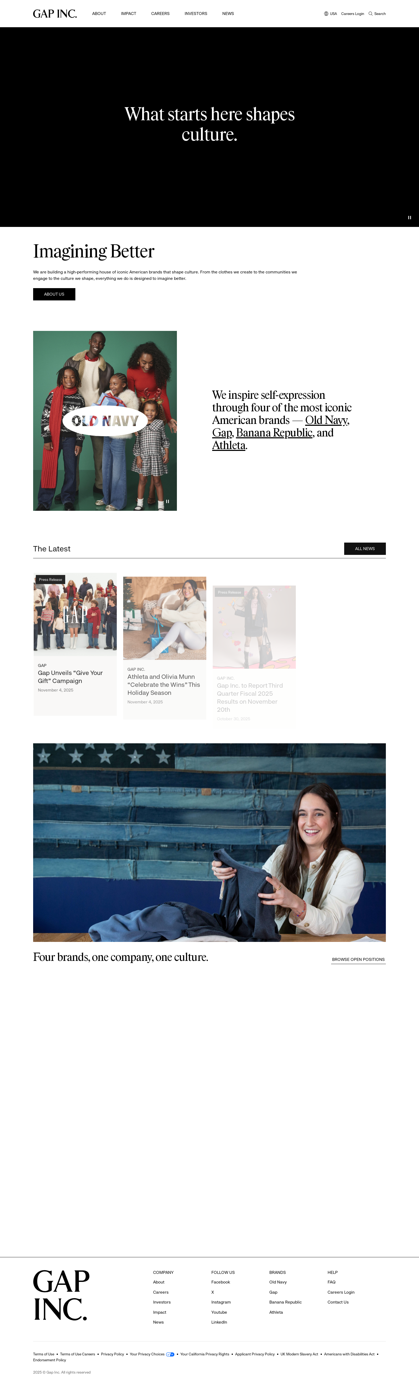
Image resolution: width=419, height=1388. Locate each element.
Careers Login (352, 13)
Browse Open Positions (358, 959)
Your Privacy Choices (147, 1354)
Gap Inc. (136, 675)
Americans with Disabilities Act (349, 1354)
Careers (160, 13)
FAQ (332, 1282)
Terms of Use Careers (77, 1354)
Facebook (220, 1282)
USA (330, 14)
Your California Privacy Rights (204, 1354)
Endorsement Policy (49, 1360)
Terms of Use (43, 1354)
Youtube (219, 1312)
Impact (128, 13)
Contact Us (338, 1302)
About (99, 13)
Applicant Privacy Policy (255, 1354)
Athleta (228, 445)
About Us (54, 294)
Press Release (50, 582)
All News (365, 549)
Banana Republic (274, 433)
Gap (222, 433)
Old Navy (326, 420)
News (228, 13)
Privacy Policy (112, 1354)
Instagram (221, 1302)
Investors (196, 13)
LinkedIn (219, 1322)
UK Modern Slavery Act (299, 1354)
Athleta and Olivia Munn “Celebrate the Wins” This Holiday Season (163, 690)
